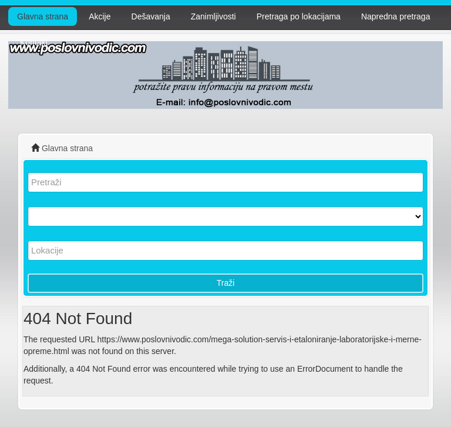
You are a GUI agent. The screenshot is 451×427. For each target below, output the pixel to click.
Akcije (99, 16)
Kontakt (34, 42)
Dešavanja (151, 16)
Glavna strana (42, 16)
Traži (226, 283)
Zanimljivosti (213, 16)
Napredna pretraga (395, 16)
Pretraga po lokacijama (299, 16)
